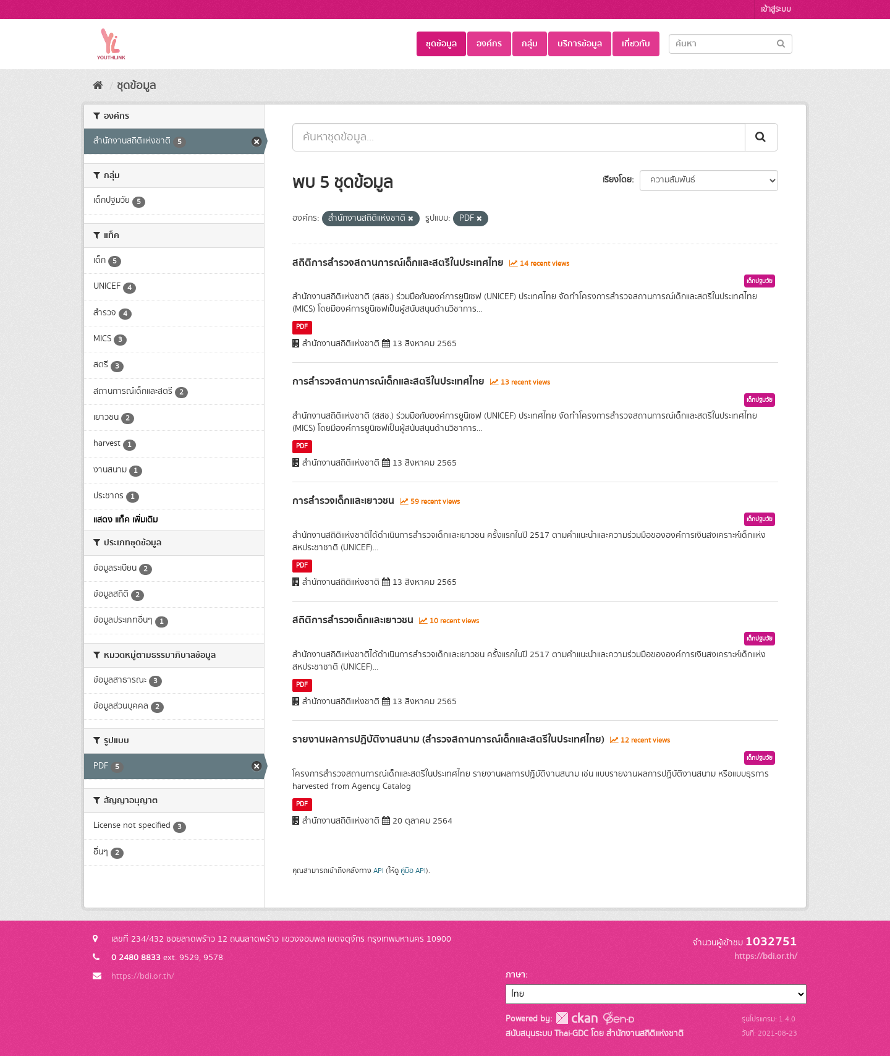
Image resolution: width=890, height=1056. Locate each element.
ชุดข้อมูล (441, 44)
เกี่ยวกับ (636, 44)
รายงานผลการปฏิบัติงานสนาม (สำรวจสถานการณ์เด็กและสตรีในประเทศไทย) (448, 739)
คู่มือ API (413, 871)
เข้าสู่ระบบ (776, 9)
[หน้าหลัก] (98, 86)
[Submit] (781, 43)
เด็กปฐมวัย (760, 281)
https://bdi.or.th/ (142, 976)
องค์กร (489, 44)
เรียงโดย (617, 180)
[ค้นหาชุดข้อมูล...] (518, 137)
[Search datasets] (730, 44)
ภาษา (515, 975)
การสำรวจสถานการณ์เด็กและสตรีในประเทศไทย (388, 381)
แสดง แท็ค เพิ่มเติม (125, 520)
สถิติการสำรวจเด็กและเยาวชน (352, 620)
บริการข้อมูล (579, 44)
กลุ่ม (530, 44)
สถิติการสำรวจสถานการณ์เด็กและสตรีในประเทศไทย (398, 263)
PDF (302, 327)
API (378, 871)
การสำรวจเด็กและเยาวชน (343, 501)
